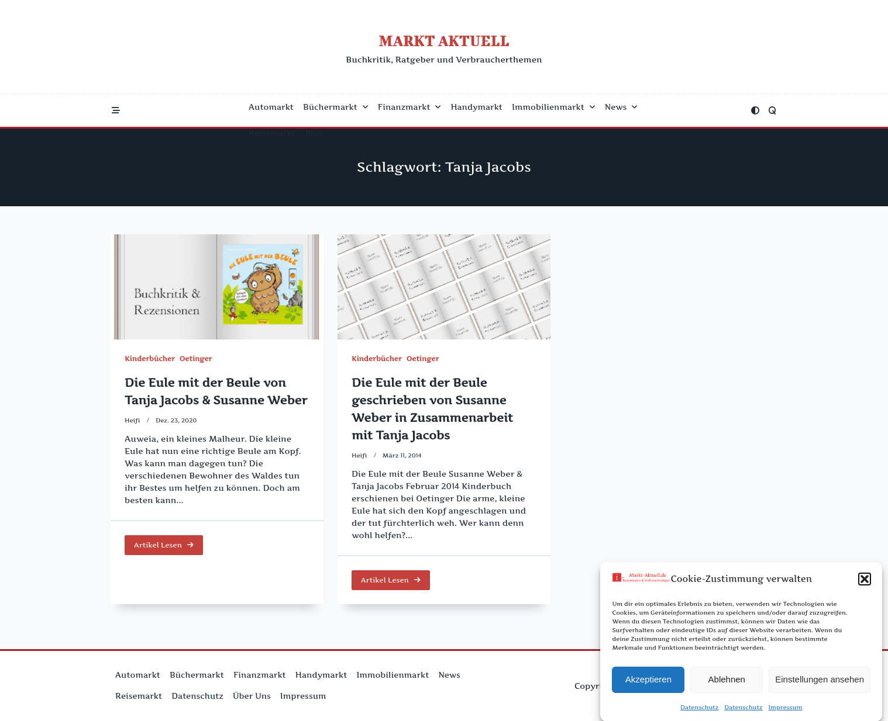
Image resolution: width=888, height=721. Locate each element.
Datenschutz (699, 709)
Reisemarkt (272, 132)
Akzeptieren (648, 683)
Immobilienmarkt (554, 107)
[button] (864, 582)
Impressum (785, 709)
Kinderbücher (150, 358)
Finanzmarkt (410, 107)
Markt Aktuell (443, 40)
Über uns (252, 696)
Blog (314, 132)
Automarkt (271, 107)
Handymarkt (476, 107)
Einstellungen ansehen (819, 683)
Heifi (132, 420)
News (621, 107)
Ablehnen (726, 683)
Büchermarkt (336, 107)
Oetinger (196, 358)
